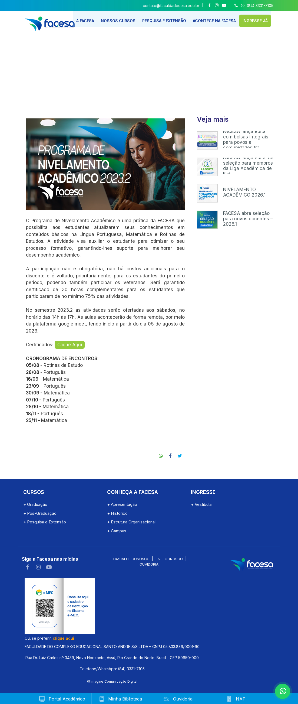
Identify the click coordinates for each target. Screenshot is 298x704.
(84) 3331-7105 (253, 5)
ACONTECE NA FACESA (218, 19)
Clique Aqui (69, 344)
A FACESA (88, 19)
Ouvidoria (149, 564)
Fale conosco (169, 559)
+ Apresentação (122, 504)
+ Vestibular (202, 504)
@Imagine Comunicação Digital (112, 681)
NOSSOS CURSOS (121, 19)
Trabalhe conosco (131, 559)
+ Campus (116, 530)
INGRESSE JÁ (260, 19)
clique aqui (63, 638)
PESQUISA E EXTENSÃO (168, 19)
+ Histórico (117, 513)
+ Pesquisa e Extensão (44, 521)
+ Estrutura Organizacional (131, 521)
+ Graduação (35, 504)
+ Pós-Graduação (40, 513)
